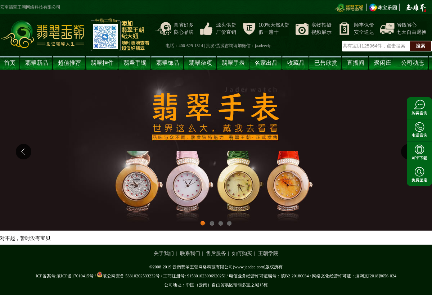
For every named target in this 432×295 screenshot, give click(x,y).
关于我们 (164, 253)
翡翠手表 (233, 63)
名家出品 (266, 63)
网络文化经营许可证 (331, 275)
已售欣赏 (325, 63)
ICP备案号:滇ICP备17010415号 (65, 275)
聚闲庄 (382, 63)
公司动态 (412, 63)
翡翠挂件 (102, 63)
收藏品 (296, 63)
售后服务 (216, 253)
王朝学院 (268, 253)
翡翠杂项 (200, 63)
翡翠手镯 (135, 63)
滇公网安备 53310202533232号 (128, 275)
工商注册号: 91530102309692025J (194, 275)
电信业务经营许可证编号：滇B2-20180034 (269, 275)
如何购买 (242, 253)
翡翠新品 (36, 63)
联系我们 (190, 253)
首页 (9, 63)
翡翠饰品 (167, 63)
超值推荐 (69, 63)
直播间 (355, 63)
